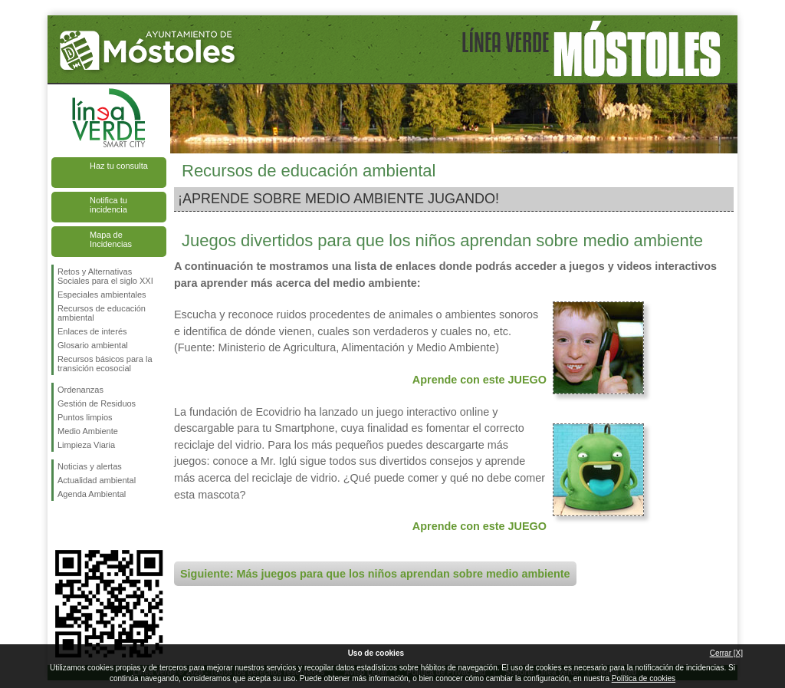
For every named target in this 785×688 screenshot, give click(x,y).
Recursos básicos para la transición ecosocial (105, 363)
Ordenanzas (80, 389)
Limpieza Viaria (86, 444)
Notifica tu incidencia (108, 205)
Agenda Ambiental (91, 494)
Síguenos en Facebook (60, 525)
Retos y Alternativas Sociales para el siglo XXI (105, 276)
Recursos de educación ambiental (101, 313)
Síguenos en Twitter (86, 525)
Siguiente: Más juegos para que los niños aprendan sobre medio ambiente (375, 574)
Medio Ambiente (87, 431)
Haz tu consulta (119, 165)
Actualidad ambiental (96, 480)
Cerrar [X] (726, 653)
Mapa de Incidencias (111, 239)
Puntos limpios (85, 417)
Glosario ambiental (92, 345)
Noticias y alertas (89, 466)
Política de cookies (643, 678)
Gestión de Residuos (96, 403)
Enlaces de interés (92, 331)
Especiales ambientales (101, 294)
